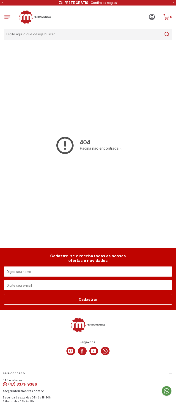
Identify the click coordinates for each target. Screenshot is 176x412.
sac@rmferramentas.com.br (23, 391)
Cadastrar (88, 299)
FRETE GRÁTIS (91, 3)
